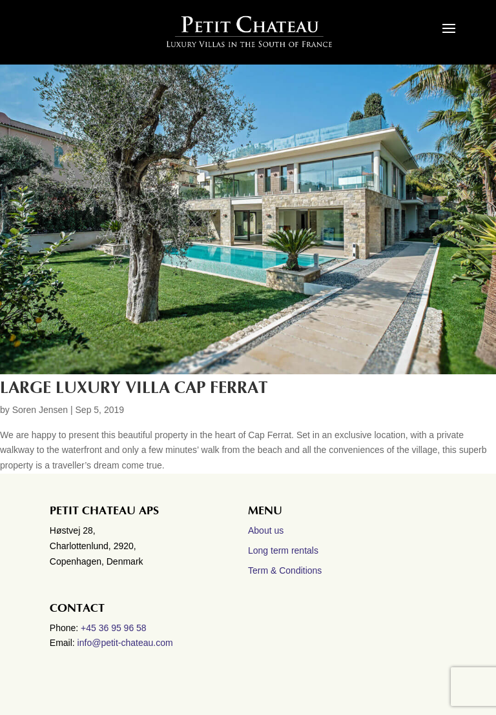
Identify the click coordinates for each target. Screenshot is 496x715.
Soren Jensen (40, 410)
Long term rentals (283, 550)
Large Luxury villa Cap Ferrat (133, 388)
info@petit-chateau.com (125, 643)
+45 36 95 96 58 (115, 628)
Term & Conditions (285, 570)
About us (266, 530)
